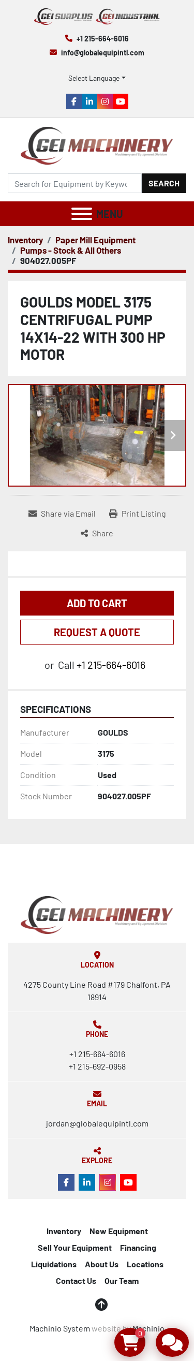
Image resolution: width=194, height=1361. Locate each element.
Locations (145, 1264)
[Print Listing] (137, 513)
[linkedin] (89, 101)
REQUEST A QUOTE (97, 632)
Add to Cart (97, 603)
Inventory (64, 1231)
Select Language (94, 78)
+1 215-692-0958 (97, 1066)
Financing (138, 1247)
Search (164, 183)
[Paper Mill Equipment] (95, 240)
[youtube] (120, 101)
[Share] (97, 533)
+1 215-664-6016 (103, 38)
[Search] (75, 183)
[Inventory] (25, 240)
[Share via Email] (62, 513)
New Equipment (118, 1231)
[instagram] (105, 101)
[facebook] (74, 101)
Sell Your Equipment (75, 1247)
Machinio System (59, 1328)
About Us (101, 1264)
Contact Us (76, 1280)
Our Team (122, 1280)
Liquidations (54, 1264)
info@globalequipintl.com (102, 52)
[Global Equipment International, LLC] (96, 914)
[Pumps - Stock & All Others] (70, 250)
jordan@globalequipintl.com (97, 1123)
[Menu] (81, 213)
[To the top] (101, 1304)
